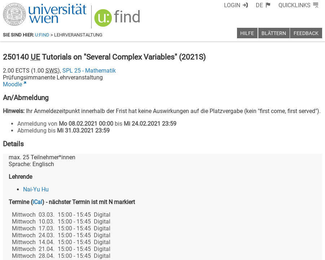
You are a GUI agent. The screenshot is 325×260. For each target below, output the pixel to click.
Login (232, 5)
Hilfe (247, 33)
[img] (118, 20)
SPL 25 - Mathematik (89, 70)
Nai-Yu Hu (36, 189)
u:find (42, 35)
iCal (37, 202)
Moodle (12, 84)
